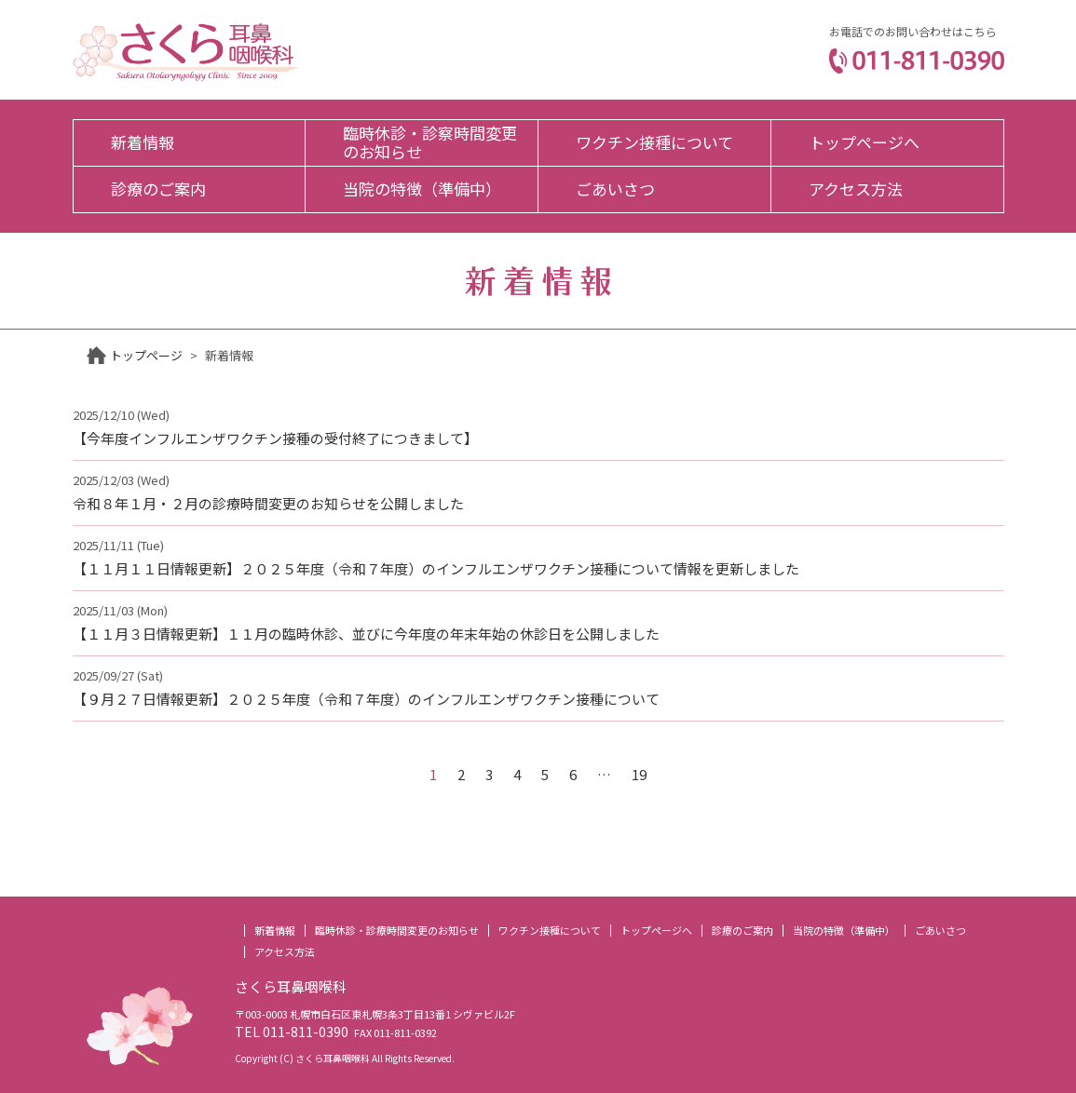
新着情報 (142, 142)
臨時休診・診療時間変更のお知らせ (397, 930)
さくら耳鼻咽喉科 (186, 52)
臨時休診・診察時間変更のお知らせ (430, 142)
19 (639, 774)
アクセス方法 (856, 188)
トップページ (146, 355)
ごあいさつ (615, 188)
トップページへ (864, 142)
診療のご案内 (158, 188)
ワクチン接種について (654, 142)
